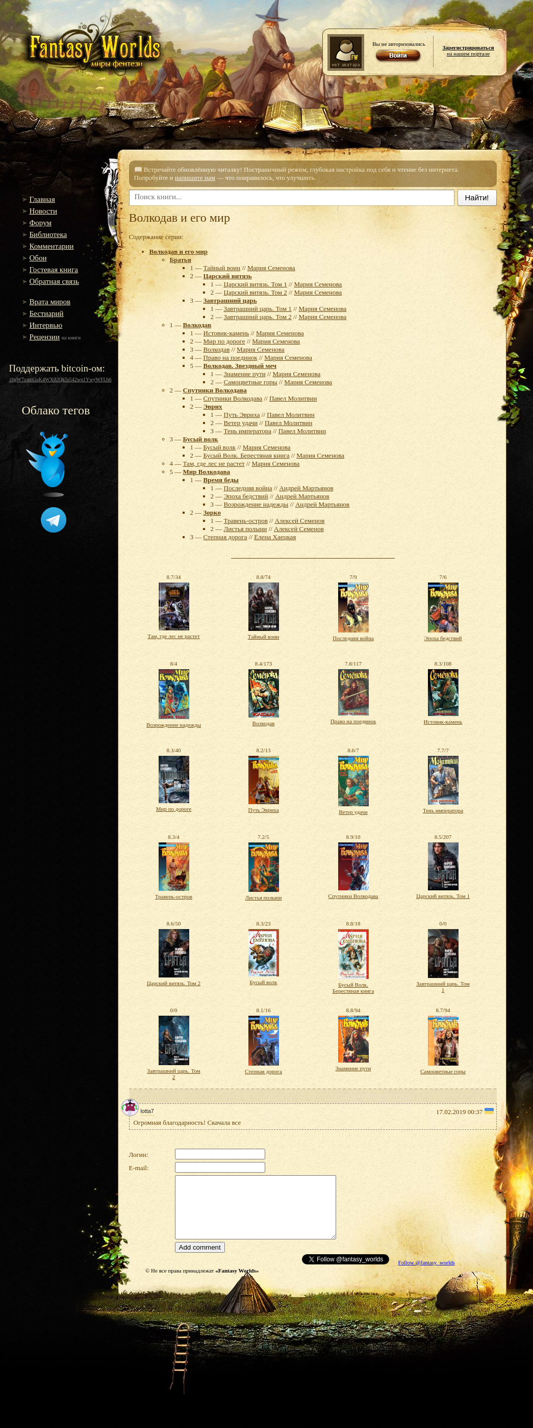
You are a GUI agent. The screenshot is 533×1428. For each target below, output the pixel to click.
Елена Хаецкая (275, 537)
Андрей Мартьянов (306, 488)
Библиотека (48, 234)
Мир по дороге (224, 341)
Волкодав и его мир (178, 251)
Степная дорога (225, 537)
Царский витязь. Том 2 (255, 292)
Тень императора (247, 431)
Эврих (213, 406)
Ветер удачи (241, 423)
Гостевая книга (54, 270)
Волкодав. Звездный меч (240, 365)
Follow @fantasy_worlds (426, 1262)
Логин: (138, 1154)
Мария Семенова (271, 268)
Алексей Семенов (300, 520)
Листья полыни (245, 529)
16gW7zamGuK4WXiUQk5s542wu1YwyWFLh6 (60, 379)
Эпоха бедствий (246, 496)
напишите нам (195, 177)
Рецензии (45, 337)
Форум (41, 223)
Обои (38, 258)
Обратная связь (54, 281)
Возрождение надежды (256, 504)
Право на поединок (231, 357)
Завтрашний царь (230, 300)
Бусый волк (200, 439)
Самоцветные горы (250, 382)
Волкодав (197, 325)
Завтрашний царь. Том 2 (258, 317)
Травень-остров (246, 520)
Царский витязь (228, 276)
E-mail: (139, 1168)
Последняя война (248, 488)
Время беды (221, 480)
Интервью (46, 325)
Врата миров (50, 302)
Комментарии (52, 246)
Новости (43, 211)
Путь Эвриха (242, 414)
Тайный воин (222, 268)
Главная (42, 199)
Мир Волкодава (207, 471)
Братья (180, 259)
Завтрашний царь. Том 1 (258, 308)
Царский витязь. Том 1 (255, 284)
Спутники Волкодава (215, 390)
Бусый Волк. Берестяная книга (247, 455)
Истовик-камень (226, 333)
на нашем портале (468, 50)
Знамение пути (245, 374)
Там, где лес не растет (214, 463)
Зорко (212, 512)
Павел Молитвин (293, 398)
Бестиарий (47, 313)
